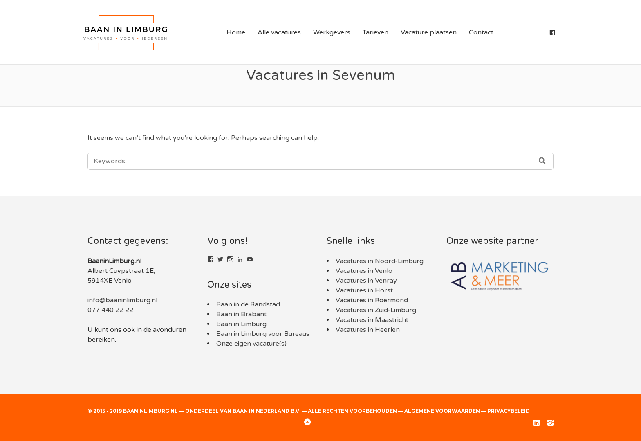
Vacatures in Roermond (372, 300)
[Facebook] (552, 32)
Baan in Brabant (241, 314)
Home (235, 32)
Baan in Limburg (241, 324)
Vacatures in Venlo (364, 271)
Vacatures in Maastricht (372, 320)
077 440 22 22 (110, 310)
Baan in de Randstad (248, 304)
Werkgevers (331, 32)
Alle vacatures (279, 32)
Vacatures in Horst (364, 290)
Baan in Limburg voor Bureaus (262, 334)
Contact (481, 32)
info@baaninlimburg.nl (122, 300)
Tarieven (375, 32)
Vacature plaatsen (429, 32)
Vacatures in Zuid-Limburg (376, 310)
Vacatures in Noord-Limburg (380, 261)
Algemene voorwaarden (442, 411)
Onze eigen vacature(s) (251, 344)
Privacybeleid (508, 411)
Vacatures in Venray (366, 281)
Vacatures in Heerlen (368, 330)
